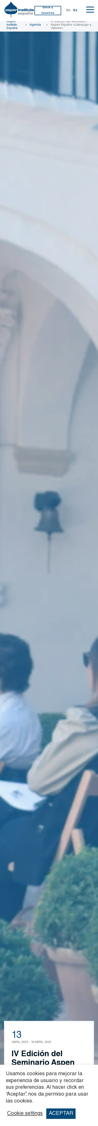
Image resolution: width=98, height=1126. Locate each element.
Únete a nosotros (47, 10)
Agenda (35, 25)
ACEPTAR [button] (61, 1113)
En (68, 10)
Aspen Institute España (12, 25)
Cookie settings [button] (25, 1114)
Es (75, 10)
